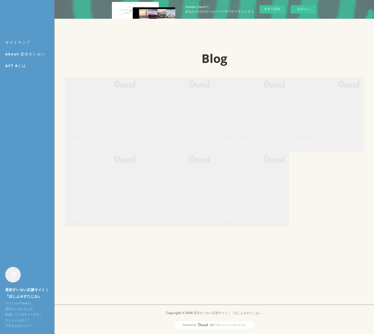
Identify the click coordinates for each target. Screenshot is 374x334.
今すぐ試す (272, 9)
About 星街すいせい (25, 54)
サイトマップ (17, 42)
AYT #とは (15, 65)
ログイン (303, 9)
